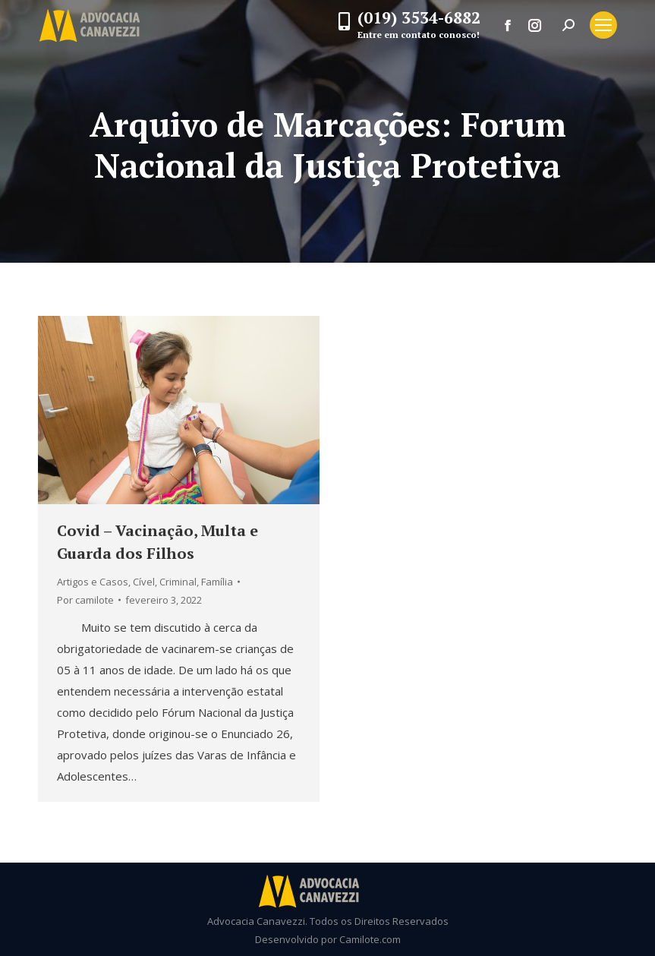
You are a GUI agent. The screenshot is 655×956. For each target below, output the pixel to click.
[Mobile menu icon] (603, 25)
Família (217, 581)
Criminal (178, 581)
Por (85, 600)
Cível (144, 581)
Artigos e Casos (92, 581)
